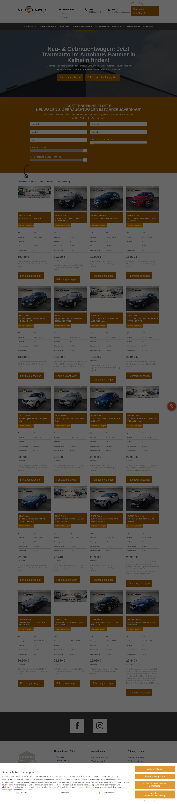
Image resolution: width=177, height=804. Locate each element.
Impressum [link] (167, 801)
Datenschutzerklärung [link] (82, 787)
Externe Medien (107, 793)
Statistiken (63, 793)
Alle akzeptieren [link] (155, 769)
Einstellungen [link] (7, 790)
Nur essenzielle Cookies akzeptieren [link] (154, 784)
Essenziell (21, 793)
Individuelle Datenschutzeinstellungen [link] (155, 794)
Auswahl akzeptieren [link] (155, 776)
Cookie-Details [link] (144, 801)
